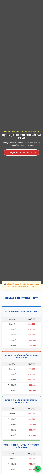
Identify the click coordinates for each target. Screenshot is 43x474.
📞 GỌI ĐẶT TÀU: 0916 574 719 (21, 152)
